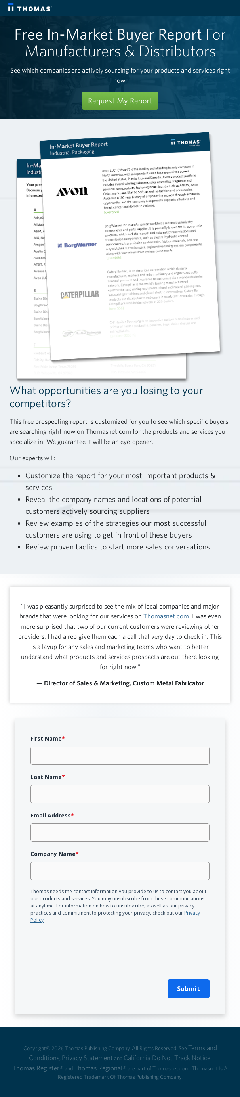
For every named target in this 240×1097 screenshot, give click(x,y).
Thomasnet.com (166, 616)
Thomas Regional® (100, 1068)
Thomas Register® (37, 1068)
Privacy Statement (87, 1057)
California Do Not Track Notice (167, 1057)
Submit (188, 988)
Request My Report (120, 100)
